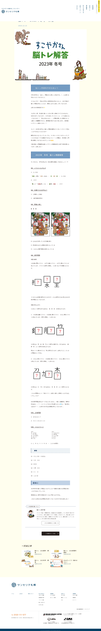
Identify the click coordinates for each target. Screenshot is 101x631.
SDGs (71, 602)
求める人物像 (86, 596)
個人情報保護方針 (80, 612)
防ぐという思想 (60, 599)
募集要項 (85, 600)
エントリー (86, 602)
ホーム (12, 593)
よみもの (36, 3)
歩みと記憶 (72, 596)
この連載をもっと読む (52, 533)
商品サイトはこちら (95, 3)
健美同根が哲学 (47, 600)
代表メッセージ (43, 3)
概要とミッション (73, 599)
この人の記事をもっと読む (51, 523)
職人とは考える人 (47, 605)
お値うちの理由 (47, 597)
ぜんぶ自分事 (60, 596)
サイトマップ (87, 612)
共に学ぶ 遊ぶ (47, 608)
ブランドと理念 (47, 602)
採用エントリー (84, 3)
